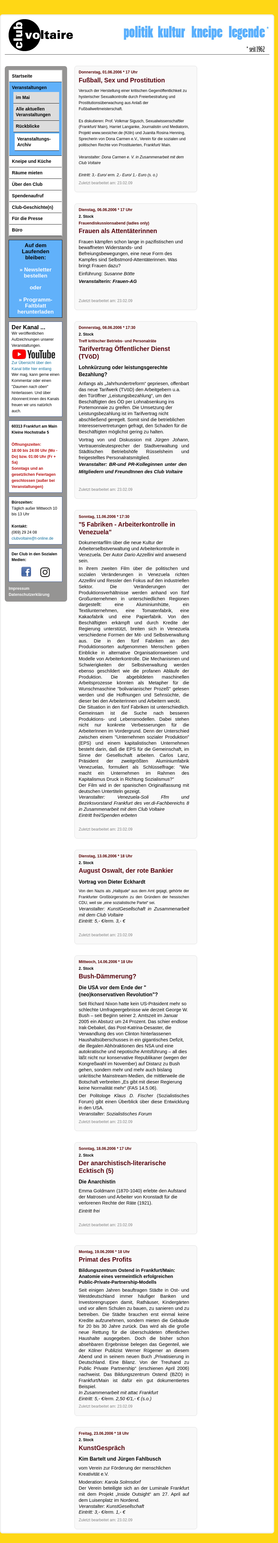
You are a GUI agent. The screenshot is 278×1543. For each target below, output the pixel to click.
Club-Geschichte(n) (32, 207)
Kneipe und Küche (31, 161)
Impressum (19, 588)
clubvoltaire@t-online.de (32, 538)
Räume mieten (27, 172)
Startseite (22, 76)
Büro (17, 229)
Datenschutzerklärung (29, 594)
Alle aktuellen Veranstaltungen (33, 112)
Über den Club (27, 184)
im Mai (23, 97)
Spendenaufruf (27, 195)
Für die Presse (27, 218)
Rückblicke (28, 126)
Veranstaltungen (29, 87)
